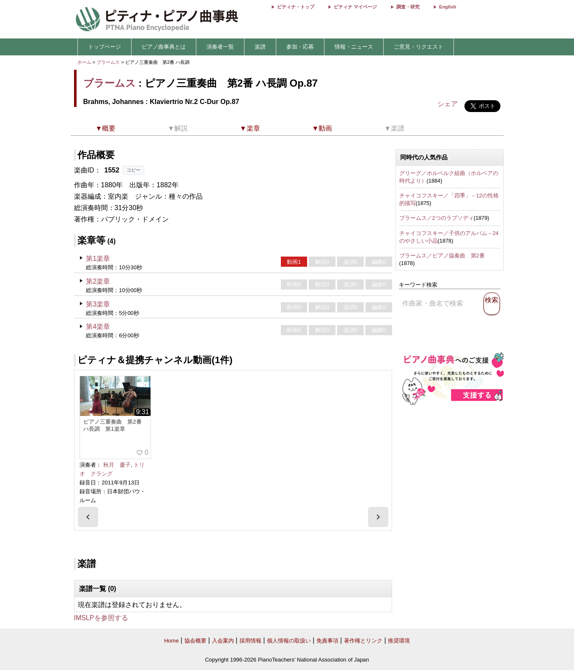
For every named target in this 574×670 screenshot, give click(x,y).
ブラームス (108, 62)
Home (171, 640)
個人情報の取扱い (289, 640)
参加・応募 (300, 47)
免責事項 (327, 640)
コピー (133, 169)
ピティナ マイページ (355, 6)
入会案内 (223, 640)
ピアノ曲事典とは (164, 47)
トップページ (104, 47)
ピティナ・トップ (295, 6)
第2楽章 (98, 281)
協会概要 (195, 640)
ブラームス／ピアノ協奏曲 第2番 (442, 255)
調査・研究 (408, 6)
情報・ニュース (354, 47)
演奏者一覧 (220, 47)
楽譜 (260, 47)
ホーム (84, 62)
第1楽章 (98, 258)
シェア (447, 103)
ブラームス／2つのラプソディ (436, 218)
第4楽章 (98, 326)
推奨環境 (399, 640)
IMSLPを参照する (101, 617)
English (447, 6)
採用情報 (250, 640)
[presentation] (88, 517)
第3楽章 (98, 304)
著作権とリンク (363, 640)
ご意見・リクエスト (418, 47)
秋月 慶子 (117, 465)
